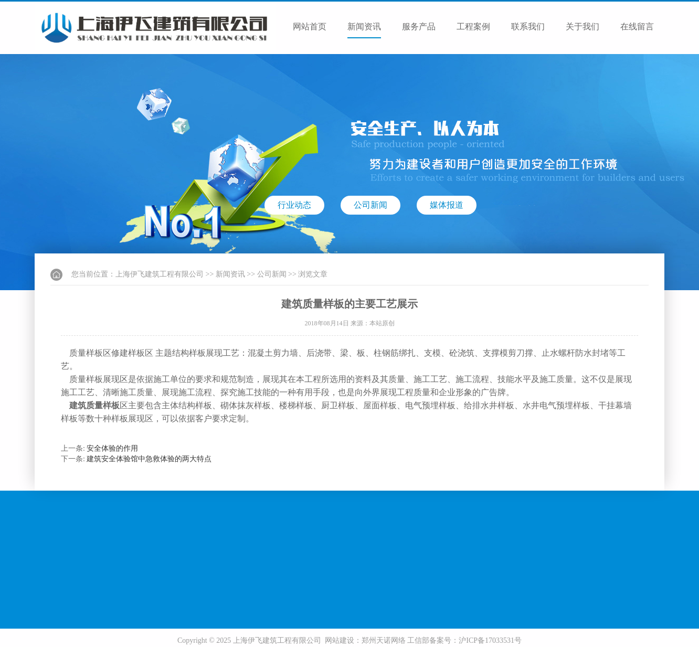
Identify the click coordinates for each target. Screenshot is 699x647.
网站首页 (309, 26)
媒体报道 (446, 204)
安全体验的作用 (112, 448)
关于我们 (582, 26)
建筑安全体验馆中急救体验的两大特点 (149, 459)
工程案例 (473, 26)
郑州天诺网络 (384, 640)
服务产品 (419, 26)
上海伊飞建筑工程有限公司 (159, 274)
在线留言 (637, 26)
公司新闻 (370, 204)
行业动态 (294, 204)
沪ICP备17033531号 (490, 640)
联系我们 (528, 26)
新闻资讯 (364, 26)
